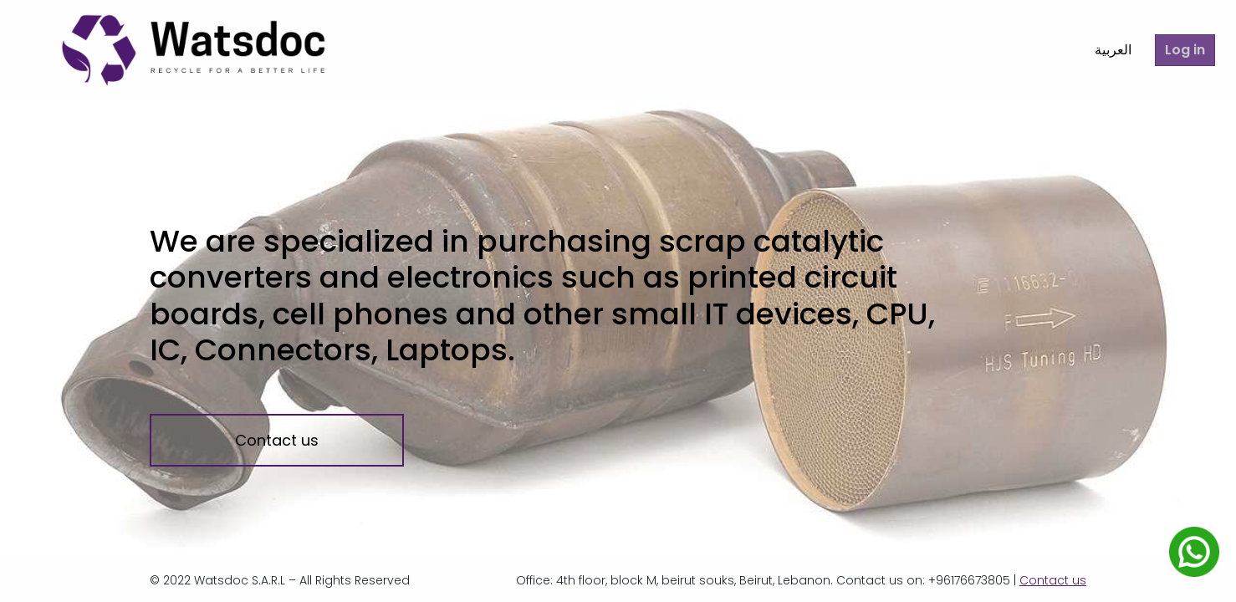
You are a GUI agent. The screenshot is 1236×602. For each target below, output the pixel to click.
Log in (1182, 49)
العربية (1101, 49)
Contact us (277, 440)
